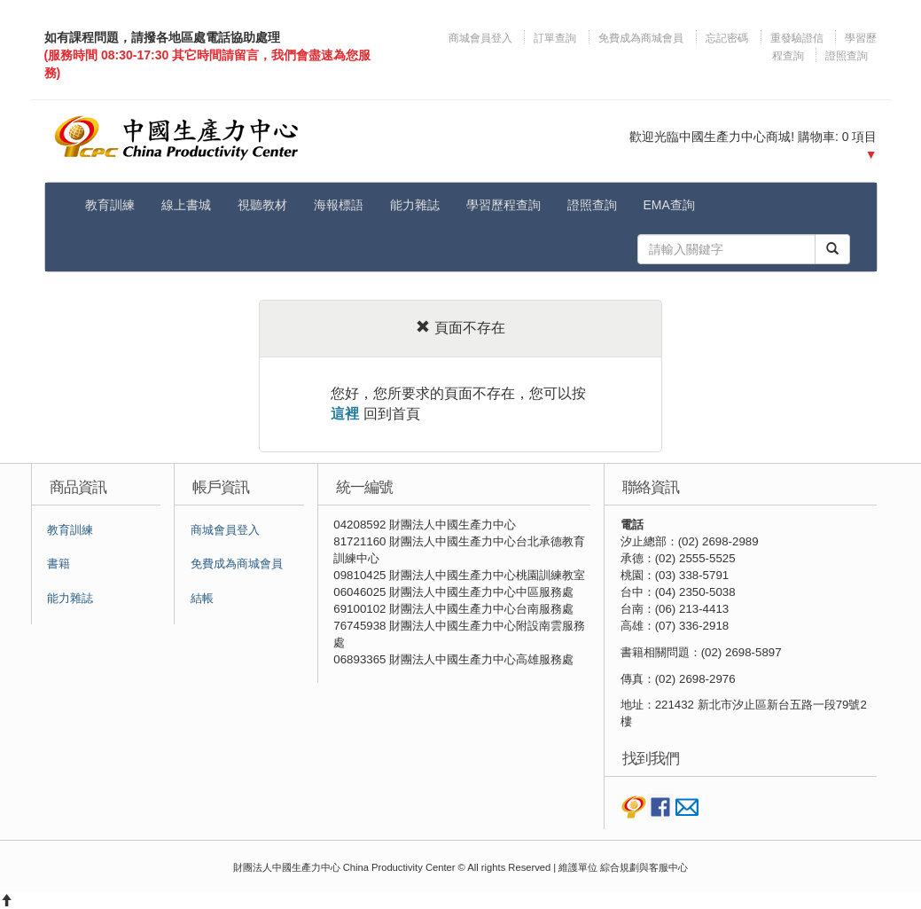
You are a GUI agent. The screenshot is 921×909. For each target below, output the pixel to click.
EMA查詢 (669, 205)
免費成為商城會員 (640, 38)
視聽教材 (262, 205)
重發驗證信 (796, 38)
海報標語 (338, 205)
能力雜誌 (415, 205)
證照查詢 (846, 56)
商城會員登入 (482, 38)
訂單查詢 (555, 38)
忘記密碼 (727, 38)
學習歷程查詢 (503, 205)
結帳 (202, 598)
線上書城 (186, 205)
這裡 (345, 413)
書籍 (58, 564)
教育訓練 (110, 205)
